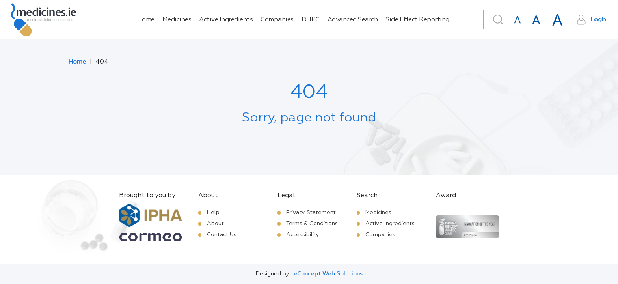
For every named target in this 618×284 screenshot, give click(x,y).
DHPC (311, 20)
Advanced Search (353, 20)
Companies (277, 20)
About (215, 223)
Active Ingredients (226, 20)
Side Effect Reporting (417, 20)
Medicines (177, 20)
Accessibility (302, 234)
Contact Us (221, 234)
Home (145, 20)
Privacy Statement (311, 212)
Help (213, 212)
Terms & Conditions (312, 223)
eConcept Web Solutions (328, 274)
